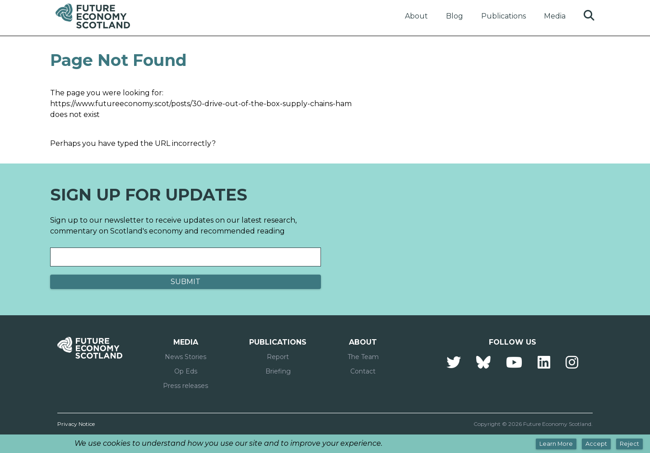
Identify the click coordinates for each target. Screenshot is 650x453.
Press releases (185, 386)
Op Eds (185, 371)
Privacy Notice (76, 423)
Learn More (556, 443)
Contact (363, 371)
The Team (363, 357)
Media (555, 16)
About (416, 16)
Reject (629, 443)
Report (278, 357)
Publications (503, 16)
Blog (454, 16)
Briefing (278, 371)
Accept (596, 443)
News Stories (185, 357)
